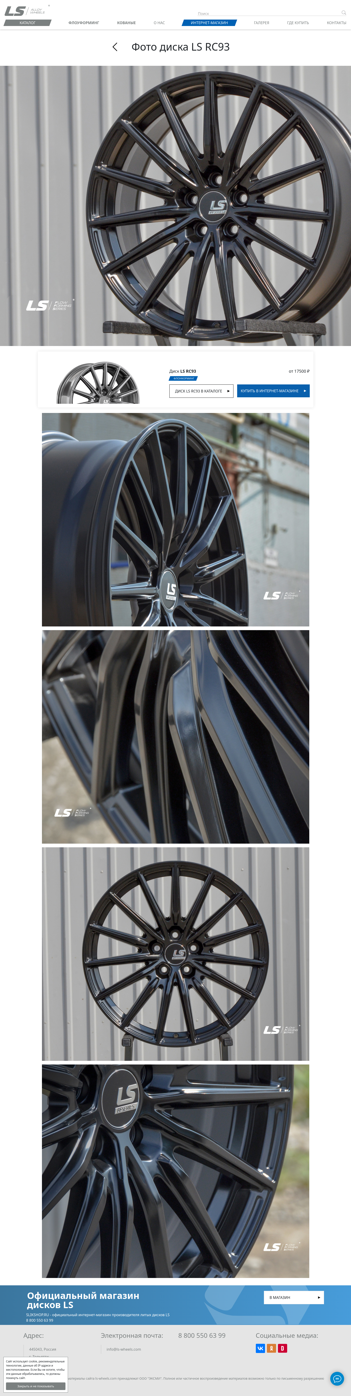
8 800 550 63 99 (202, 1335)
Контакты (336, 22)
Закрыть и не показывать (35, 1386)
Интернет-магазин (209, 22)
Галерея (261, 22)
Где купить (298, 22)
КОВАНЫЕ (126, 22)
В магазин (280, 1297)
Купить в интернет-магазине (270, 390)
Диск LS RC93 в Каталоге (198, 391)
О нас (159, 22)
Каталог (27, 22)
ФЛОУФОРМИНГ (83, 22)
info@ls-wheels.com (124, 1349)
